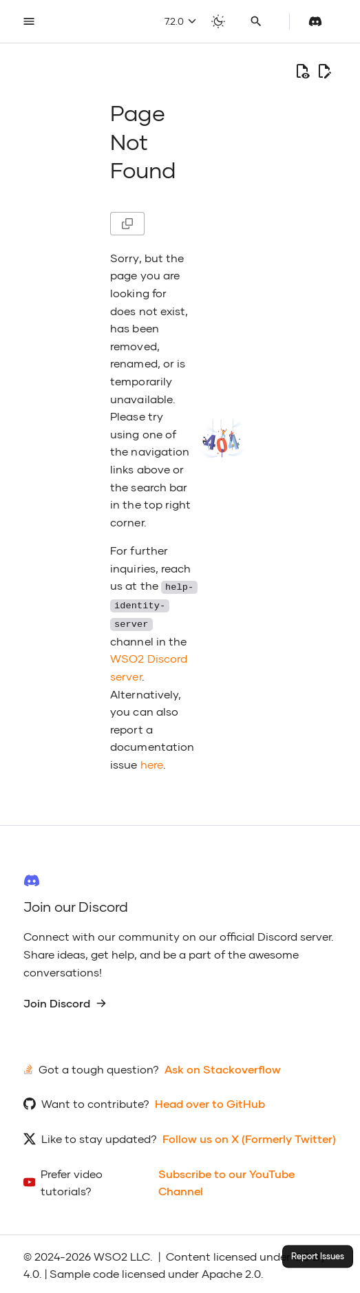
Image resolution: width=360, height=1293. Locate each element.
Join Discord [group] (65, 1000)
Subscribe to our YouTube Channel (226, 1180)
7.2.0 (180, 21)
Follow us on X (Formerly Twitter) (249, 1136)
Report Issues (317, 1256)
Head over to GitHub (210, 1101)
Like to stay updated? (99, 1136)
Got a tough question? (99, 1066)
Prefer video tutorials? (72, 1180)
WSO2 (110, 1254)
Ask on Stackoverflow (223, 1066)
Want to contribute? (95, 1101)
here (151, 761)
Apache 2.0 (231, 1271)
